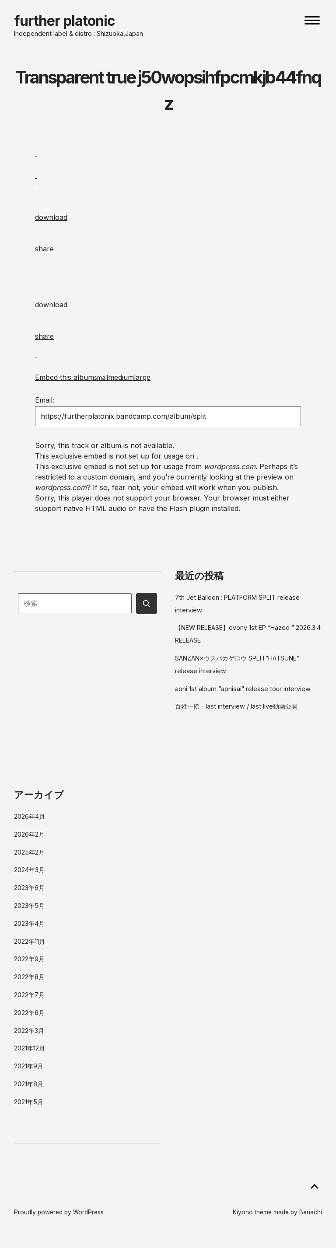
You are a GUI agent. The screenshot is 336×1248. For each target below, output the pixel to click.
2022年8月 (29, 976)
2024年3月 (29, 869)
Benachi (310, 1212)
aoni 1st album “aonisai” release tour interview (243, 688)
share (44, 248)
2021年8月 (28, 1084)
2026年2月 (29, 834)
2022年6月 (29, 1012)
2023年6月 (29, 887)
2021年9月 (28, 1066)
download (51, 217)
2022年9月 (29, 959)
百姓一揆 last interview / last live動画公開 (236, 706)
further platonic (64, 20)
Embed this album (92, 377)
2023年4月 (29, 923)
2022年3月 (29, 1030)
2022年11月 (29, 941)
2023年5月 (29, 905)
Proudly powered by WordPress (59, 1212)
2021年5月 (28, 1101)
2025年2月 (29, 852)
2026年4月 (29, 816)
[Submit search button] (146, 603)
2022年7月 (29, 994)
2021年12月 (29, 1048)
